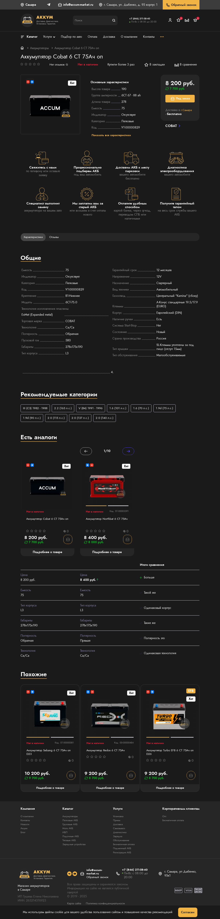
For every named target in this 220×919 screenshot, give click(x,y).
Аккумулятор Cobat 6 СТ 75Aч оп (46, 523)
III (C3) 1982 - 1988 (35, 409)
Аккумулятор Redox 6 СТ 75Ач (106, 752)
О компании (28, 818)
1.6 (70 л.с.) (144, 409)
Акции (24, 830)
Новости (25, 826)
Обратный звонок (181, 5)
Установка (118, 818)
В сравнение (186, 64)
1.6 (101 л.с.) (120, 409)
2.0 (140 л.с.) (107, 419)
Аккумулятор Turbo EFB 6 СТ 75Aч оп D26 (169, 754)
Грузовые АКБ (69, 826)
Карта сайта (74, 905)
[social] (69, 876)
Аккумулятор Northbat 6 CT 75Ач (104, 523)
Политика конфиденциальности (108, 905)
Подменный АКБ (122, 850)
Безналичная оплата (124, 846)
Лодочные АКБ (70, 838)
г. (187, 110)
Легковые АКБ (69, 822)
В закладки (155, 64)
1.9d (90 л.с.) (32, 419)
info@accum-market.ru (78, 5)
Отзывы (56, 237)
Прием (116, 822)
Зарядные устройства (73, 846)
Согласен (187, 912)
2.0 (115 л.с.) (57, 419)
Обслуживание (121, 842)
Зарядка (117, 838)
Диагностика (119, 834)
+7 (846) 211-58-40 (139, 18)
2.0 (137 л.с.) (82, 419)
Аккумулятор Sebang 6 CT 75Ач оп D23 (49, 754)
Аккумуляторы (39, 48)
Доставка (117, 826)
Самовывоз (118, 830)
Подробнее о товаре (50, 790)
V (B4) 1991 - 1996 (92, 409)
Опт (164, 818)
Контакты (26, 822)
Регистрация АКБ (122, 854)
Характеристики (34, 237)
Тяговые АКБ (68, 842)
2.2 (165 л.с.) (64, 409)
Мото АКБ (67, 830)
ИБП (64, 834)
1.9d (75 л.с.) (168, 409)
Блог (23, 834)
